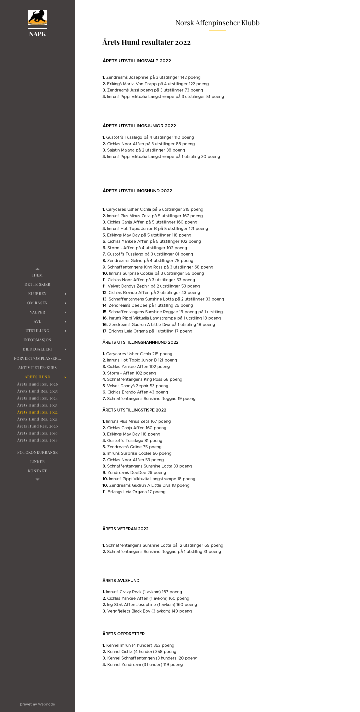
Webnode (46, 704)
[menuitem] (38, 275)
